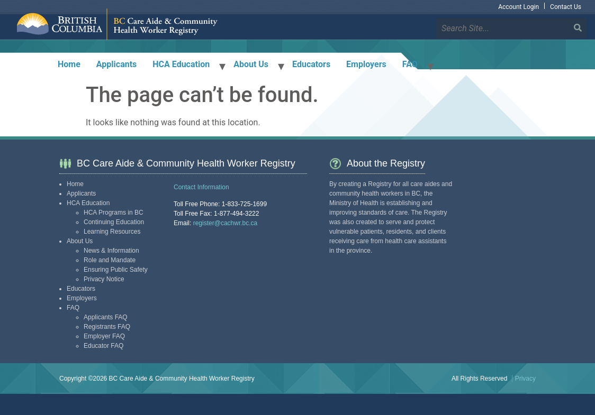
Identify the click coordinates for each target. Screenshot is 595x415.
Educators (311, 64)
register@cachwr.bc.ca (225, 223)
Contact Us (565, 7)
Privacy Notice (104, 279)
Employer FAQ (104, 336)
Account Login (518, 7)
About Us (250, 64)
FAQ (410, 64)
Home (69, 64)
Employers (366, 64)
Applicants (116, 64)
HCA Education (181, 64)
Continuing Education (114, 222)
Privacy (525, 378)
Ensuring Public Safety (116, 269)
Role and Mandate (110, 260)
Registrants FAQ (107, 326)
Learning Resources (112, 231)
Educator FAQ (103, 345)
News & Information (111, 250)
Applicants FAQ (106, 317)
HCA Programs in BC (113, 212)
